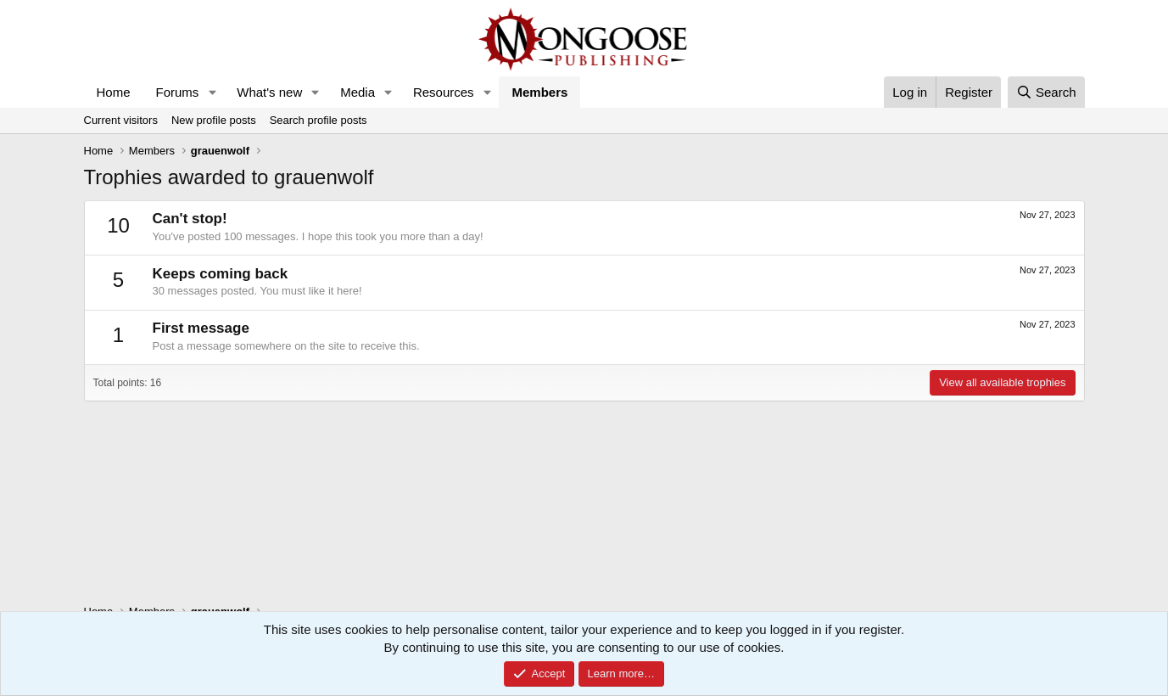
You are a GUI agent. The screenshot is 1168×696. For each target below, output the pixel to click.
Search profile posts (318, 120)
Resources (443, 92)
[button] (212, 92)
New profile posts (213, 120)
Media (357, 92)
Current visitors (121, 120)
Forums (177, 92)
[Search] (1046, 92)
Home (114, 92)
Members (539, 92)
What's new (269, 92)
